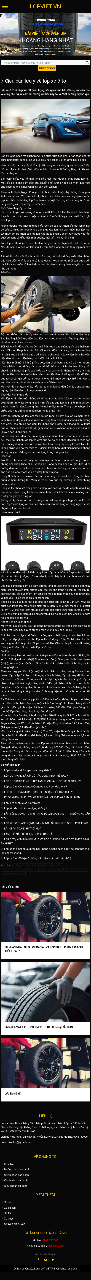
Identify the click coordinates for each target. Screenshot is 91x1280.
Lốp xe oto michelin (13, 873)
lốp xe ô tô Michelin (65, 655)
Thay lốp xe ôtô (24, 865)
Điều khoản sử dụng (14, 1185)
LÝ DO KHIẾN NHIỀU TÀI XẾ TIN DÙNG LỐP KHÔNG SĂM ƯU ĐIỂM (40, 797)
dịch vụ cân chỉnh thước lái (17, 869)
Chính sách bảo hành (15, 1175)
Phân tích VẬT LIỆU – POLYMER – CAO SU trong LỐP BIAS (39, 1027)
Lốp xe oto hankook (76, 869)
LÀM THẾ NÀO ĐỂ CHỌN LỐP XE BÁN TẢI (27, 834)
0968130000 (80, 1136)
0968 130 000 (50, 1240)
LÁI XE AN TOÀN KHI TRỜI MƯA (21, 828)
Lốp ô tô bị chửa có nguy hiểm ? (21, 803)
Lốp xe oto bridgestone (48, 869)
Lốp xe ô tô (7, 90)
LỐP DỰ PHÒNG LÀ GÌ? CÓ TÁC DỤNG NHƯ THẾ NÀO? (34, 775)
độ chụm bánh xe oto (48, 865)
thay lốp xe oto (22, 208)
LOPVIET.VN (45, 6)
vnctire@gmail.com (20, 1142)
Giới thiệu (8, 1164)
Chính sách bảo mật (14, 1180)
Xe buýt (7, 1218)
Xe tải (6, 1213)
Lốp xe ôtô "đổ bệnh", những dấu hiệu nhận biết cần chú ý (36, 858)
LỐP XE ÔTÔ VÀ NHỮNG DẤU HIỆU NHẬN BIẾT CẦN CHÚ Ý (37, 792)
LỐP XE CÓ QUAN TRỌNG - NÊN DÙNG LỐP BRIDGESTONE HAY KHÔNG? (45, 823)
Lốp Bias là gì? (13, 1093)
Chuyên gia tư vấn (13, 1224)
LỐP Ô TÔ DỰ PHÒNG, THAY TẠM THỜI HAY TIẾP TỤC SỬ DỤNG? (41, 781)
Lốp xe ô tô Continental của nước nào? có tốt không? (34, 786)
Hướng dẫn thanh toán (15, 1169)
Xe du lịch (8, 1207)
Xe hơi (6, 1202)
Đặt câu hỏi (47, 68)
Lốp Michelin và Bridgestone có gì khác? (26, 770)
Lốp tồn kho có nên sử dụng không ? (24, 808)
